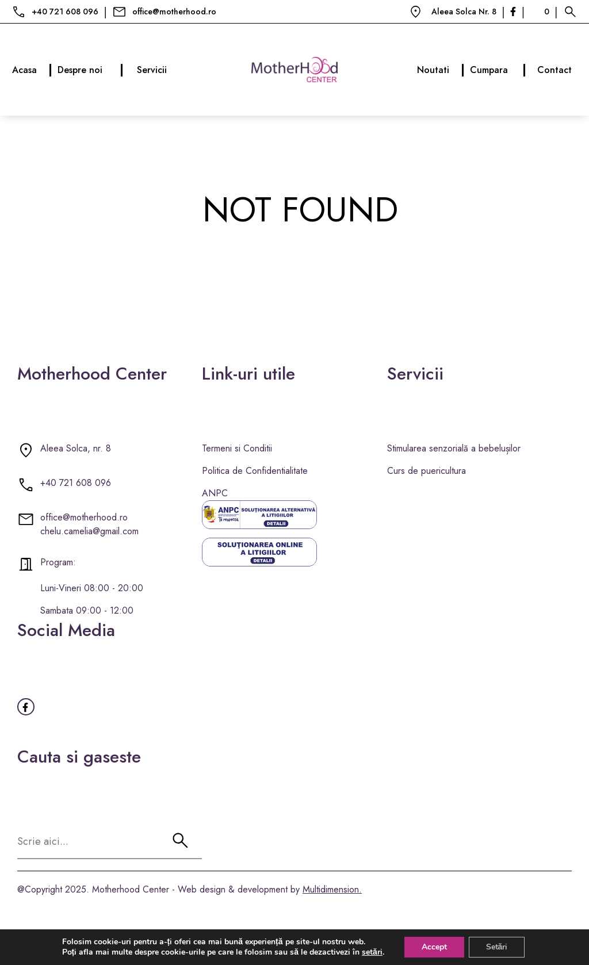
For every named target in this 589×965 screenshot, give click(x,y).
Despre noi (90, 70)
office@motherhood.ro (174, 11)
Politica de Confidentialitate (255, 470)
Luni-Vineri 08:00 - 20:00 (91, 588)
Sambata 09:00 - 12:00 (86, 610)
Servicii (152, 69)
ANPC (215, 493)
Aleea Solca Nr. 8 (463, 11)
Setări (497, 946)
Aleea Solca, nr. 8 (75, 448)
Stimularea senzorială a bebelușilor (454, 448)
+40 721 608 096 (65, 11)
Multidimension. (332, 889)
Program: (58, 562)
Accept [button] (434, 946)
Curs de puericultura (426, 470)
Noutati (440, 70)
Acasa (32, 70)
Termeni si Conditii (237, 448)
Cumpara (498, 70)
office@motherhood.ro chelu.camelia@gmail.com (89, 524)
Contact (554, 69)
